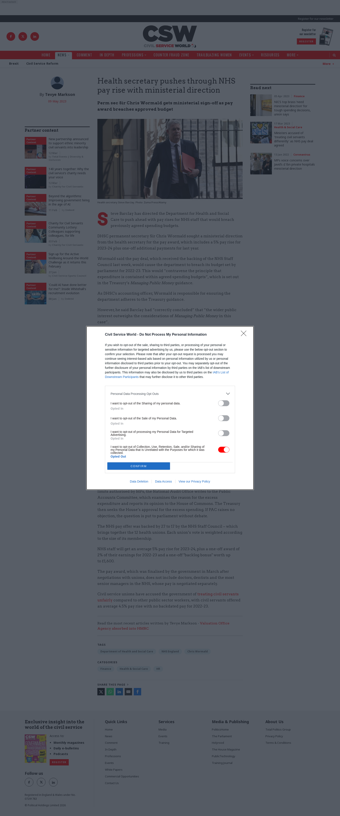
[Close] (245, 335)
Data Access (163, 481)
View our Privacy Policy (194, 481)
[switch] (223, 403)
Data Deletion (139, 481)
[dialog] (170, 408)
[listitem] (170, 393)
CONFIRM (139, 466)
